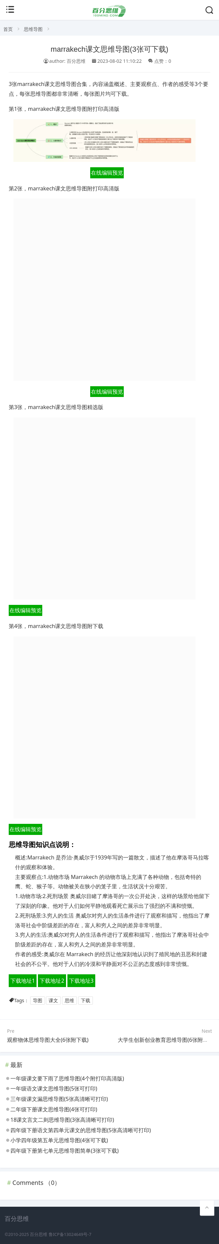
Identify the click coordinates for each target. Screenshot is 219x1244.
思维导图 (33, 29)
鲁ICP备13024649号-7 (70, 1234)
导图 (37, 1000)
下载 (85, 1000)
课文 (53, 1000)
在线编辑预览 (107, 172)
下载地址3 (81, 980)
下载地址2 (52, 980)
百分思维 (38, 1234)
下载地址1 (22, 980)
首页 (8, 29)
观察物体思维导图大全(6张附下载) (48, 1039)
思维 (69, 1000)
